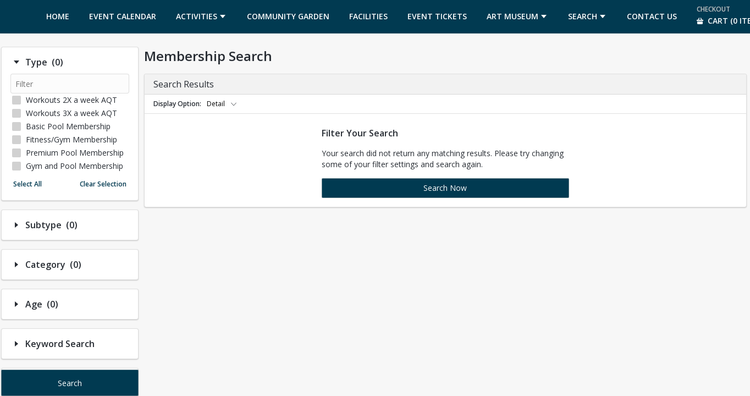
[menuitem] (57, 16)
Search (70, 383)
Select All (27, 184)
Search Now (445, 188)
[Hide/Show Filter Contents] (16, 62)
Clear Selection (103, 184)
